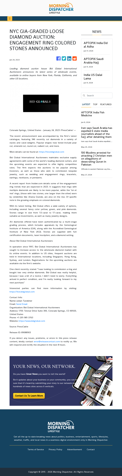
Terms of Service (35, 449)
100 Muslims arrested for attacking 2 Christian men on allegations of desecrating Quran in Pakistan (96, 158)
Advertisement (74, 449)
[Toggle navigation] (9, 18)
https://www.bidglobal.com (32, 320)
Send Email (21, 304)
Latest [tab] (86, 104)
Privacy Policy (55, 449)
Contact (91, 449)
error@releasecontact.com (47, 341)
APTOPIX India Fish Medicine (92, 114)
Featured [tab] (106, 104)
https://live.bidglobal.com (51, 151)
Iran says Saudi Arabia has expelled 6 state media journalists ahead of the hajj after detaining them (96, 132)
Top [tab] (95, 104)
